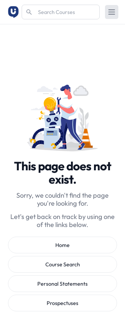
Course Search (62, 264)
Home (62, 245)
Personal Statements (62, 283)
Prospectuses (62, 303)
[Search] (61, 12)
